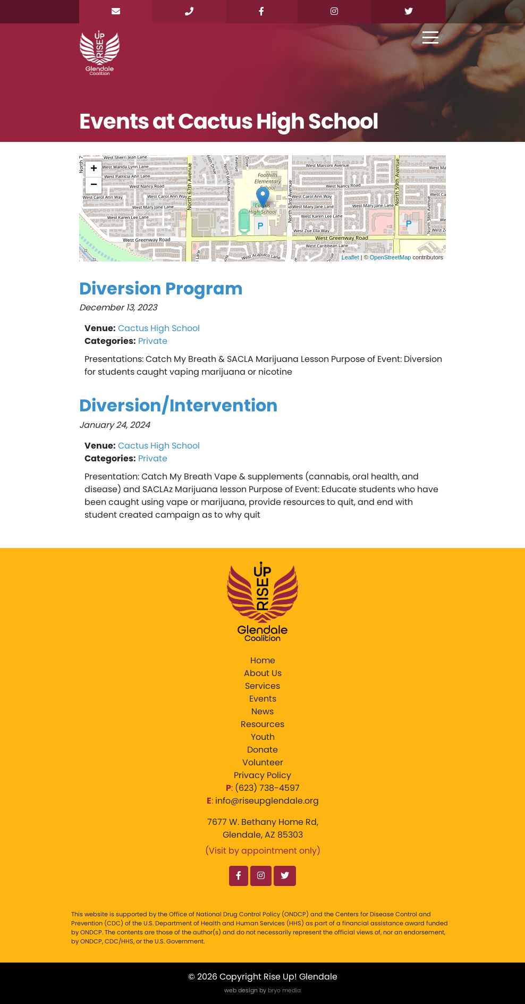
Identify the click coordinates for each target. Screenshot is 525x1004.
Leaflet (350, 257)
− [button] (93, 185)
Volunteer (262, 762)
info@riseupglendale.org (267, 801)
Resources (262, 724)
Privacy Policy (262, 775)
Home (262, 660)
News (262, 711)
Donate (262, 750)
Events (262, 699)
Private (152, 341)
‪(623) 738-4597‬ (267, 788)
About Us (263, 673)
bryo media (284, 990)
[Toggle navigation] (430, 38)
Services (262, 686)
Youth (263, 737)
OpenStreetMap (390, 257)
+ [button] (93, 170)
